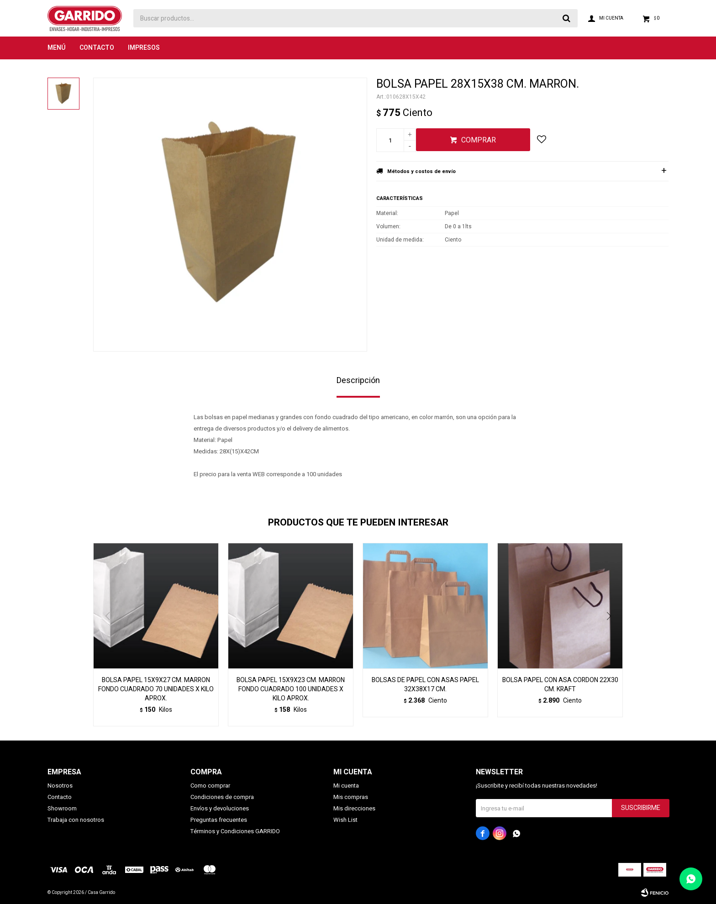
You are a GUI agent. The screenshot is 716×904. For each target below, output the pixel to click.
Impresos (144, 48)
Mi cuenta (346, 785)
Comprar (478, 140)
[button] (612, 635)
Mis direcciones (354, 808)
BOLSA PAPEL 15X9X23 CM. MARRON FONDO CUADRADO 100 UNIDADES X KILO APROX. (291, 689)
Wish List (345, 819)
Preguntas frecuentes (218, 819)
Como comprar (210, 785)
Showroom (62, 808)
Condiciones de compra (222, 797)
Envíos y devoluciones (219, 808)
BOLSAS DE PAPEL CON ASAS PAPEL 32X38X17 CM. (425, 685)
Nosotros (60, 785)
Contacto (96, 48)
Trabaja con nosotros (75, 819)
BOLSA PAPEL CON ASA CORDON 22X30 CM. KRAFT (560, 685)
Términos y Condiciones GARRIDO (235, 831)
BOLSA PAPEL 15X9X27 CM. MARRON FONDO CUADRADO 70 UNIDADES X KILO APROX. (156, 689)
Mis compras (350, 797)
